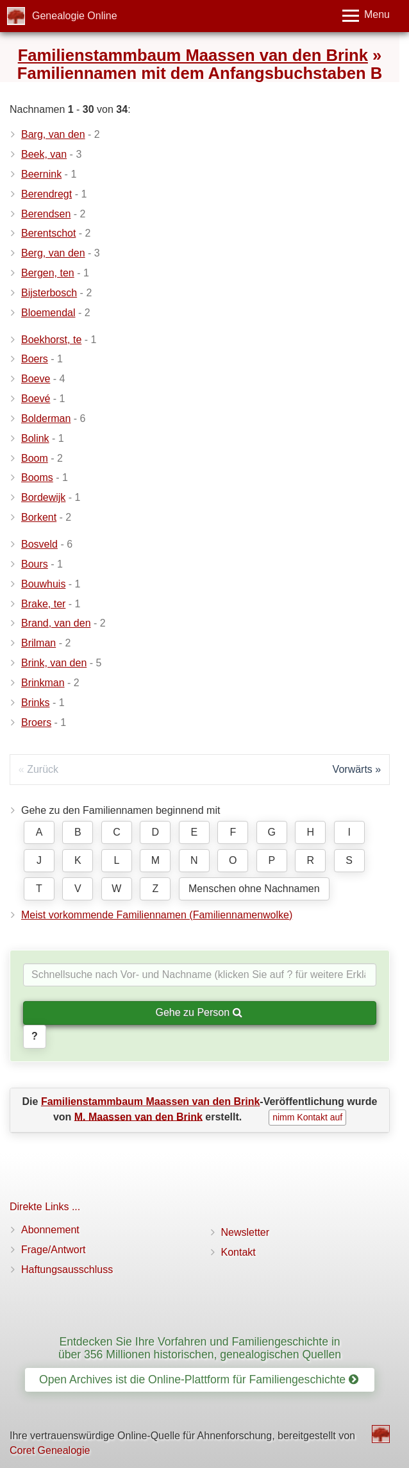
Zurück (42, 769)
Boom (34, 458)
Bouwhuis (43, 583)
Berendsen (46, 213)
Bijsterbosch (49, 292)
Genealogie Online (74, 15)
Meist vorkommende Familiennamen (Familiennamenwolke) (156, 914)
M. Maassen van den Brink (138, 1116)
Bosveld (39, 544)
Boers (34, 358)
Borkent (38, 517)
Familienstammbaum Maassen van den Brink (193, 55)
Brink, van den (54, 662)
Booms (37, 477)
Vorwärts (352, 769)
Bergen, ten (47, 272)
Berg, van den (53, 253)
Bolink (35, 438)
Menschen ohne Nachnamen (254, 888)
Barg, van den (53, 134)
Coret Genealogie (50, 1450)
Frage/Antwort (53, 1249)
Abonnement (50, 1229)
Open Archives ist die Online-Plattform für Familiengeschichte (198, 1379)
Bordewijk (43, 497)
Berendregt (46, 194)
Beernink (41, 174)
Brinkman (43, 682)
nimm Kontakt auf (307, 1117)
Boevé (35, 398)
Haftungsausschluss (67, 1269)
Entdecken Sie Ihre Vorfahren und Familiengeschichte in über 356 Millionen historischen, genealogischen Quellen (199, 1347)
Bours (34, 564)
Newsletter (245, 1232)
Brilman (38, 642)
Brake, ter (43, 603)
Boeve (35, 378)
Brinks (35, 702)
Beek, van (44, 154)
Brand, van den (56, 623)
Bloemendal (48, 312)
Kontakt (238, 1252)
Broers (36, 722)
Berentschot (48, 233)
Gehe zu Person (198, 1012)
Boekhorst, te (51, 339)
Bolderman (46, 418)
